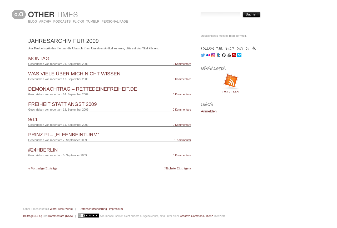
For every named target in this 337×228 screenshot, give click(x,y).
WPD (68, 208)
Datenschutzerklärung (93, 208)
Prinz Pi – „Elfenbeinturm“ (63, 134)
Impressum (116, 208)
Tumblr (92, 21)
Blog (32, 21)
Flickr (78, 21)
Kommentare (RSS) (60, 215)
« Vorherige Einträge (42, 168)
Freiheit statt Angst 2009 (62, 104)
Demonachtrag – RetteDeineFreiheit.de (82, 89)
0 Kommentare (182, 63)
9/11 (33, 119)
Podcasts (62, 21)
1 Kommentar (182, 140)
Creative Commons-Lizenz (196, 215)
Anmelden (209, 111)
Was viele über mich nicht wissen (74, 73)
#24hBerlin (43, 150)
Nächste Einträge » (178, 168)
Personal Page (114, 21)
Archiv (45, 21)
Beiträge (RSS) (32, 215)
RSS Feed (230, 92)
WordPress (57, 208)
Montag (38, 58)
